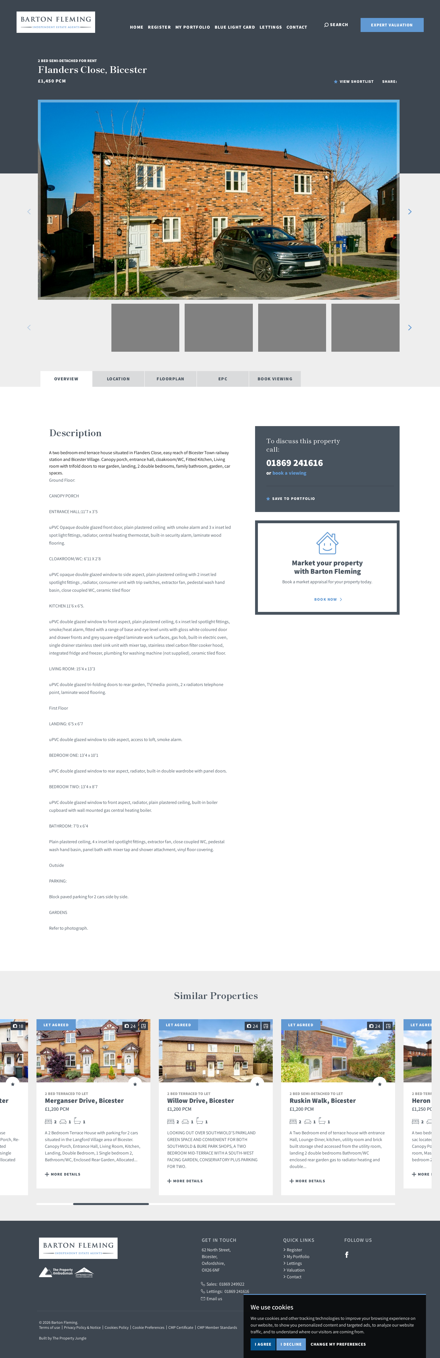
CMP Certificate (180, 1327)
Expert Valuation (392, 25)
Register (163, 24)
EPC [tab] (222, 379)
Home (140, 24)
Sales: (222, 1284)
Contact (300, 24)
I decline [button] (291, 1344)
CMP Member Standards (217, 1327)
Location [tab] (118, 379)
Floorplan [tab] (170, 379)
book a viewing (289, 473)
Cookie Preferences (148, 1327)
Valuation (294, 1270)
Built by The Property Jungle (62, 1338)
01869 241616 (294, 462)
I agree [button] (263, 1344)
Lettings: (225, 1291)
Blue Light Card (238, 24)
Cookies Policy (117, 1327)
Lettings (274, 24)
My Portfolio (196, 24)
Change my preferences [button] (338, 1344)
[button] (29, 211)
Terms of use (49, 1327)
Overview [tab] (66, 379)
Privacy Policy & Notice (82, 1327)
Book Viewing (275, 379)
